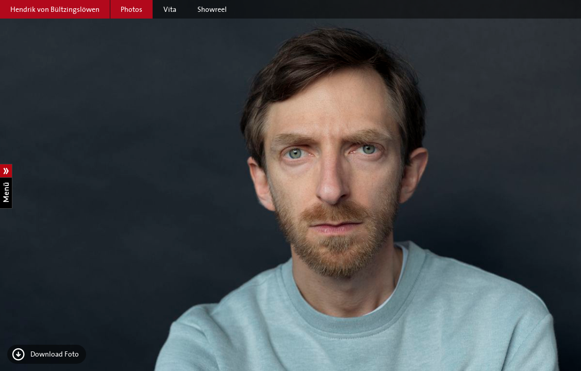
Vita (169, 9)
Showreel (212, 9)
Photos (131, 9)
